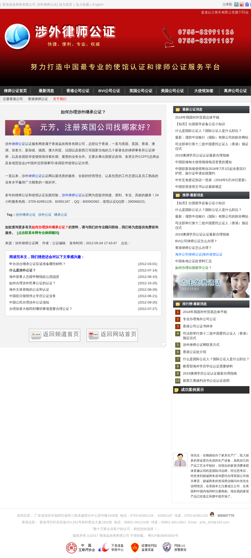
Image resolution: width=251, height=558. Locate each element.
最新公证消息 (192, 109)
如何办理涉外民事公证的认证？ (32, 283)
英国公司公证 (140, 91)
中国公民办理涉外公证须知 (29, 302)
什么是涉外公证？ (22, 270)
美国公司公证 (172, 91)
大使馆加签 (203, 91)
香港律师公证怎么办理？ (193, 248)
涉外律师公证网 (26, 243)
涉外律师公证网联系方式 (201, 345)
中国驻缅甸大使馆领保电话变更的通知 (203, 162)
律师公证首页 (15, 91)
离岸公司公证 (235, 91)
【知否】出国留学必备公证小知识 (200, 124)
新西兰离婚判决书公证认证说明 (206, 381)
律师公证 (18, 144)
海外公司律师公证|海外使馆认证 (199, 254)
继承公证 (60, 215)
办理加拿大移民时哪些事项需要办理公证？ (40, 309)
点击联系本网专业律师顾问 (38, 233)
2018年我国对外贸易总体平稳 (197, 117)
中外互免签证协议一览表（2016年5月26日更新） (211, 180)
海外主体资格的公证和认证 (29, 289)
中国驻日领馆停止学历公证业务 (32, 296)
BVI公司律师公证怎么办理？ (196, 241)
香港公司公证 (77, 91)
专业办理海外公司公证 (199, 319)
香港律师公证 (38, 99)
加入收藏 (82, 4)
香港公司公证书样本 (198, 326)
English (97, 4)
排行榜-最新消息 (194, 304)
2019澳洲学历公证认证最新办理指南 (202, 155)
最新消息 (46, 91)
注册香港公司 (13, 99)
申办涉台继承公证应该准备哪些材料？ (37, 264)
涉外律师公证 (72, 195)
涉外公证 (44, 215)
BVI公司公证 (109, 91)
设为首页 (65, 4)
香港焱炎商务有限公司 (19, 4)
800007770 (225, 515)
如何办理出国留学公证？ (193, 268)
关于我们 (59, 99)
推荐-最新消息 (192, 195)
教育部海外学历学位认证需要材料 (208, 366)
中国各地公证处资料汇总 (193, 261)
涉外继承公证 (26, 215)
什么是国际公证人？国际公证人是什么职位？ (208, 131)
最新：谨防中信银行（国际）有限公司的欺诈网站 (211, 137)
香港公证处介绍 (194, 352)
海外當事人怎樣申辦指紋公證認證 (34, 277)
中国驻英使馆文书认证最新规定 (198, 187)
